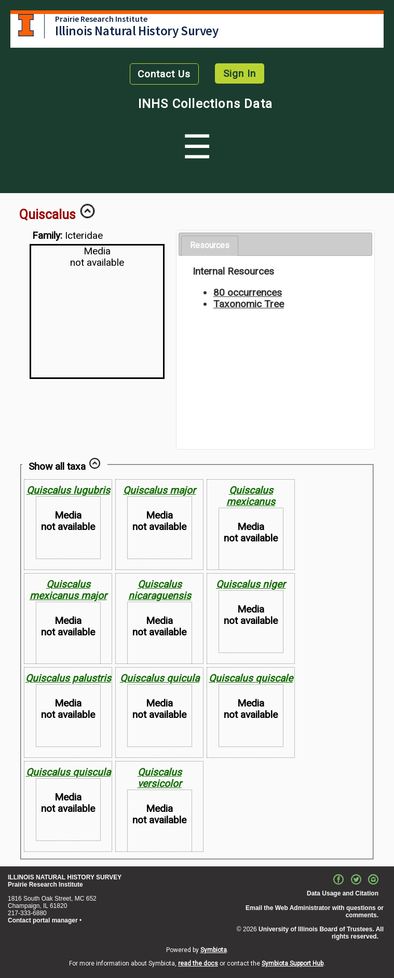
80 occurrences (247, 292)
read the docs (198, 963)
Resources (209, 245)
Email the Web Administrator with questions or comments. (315, 911)
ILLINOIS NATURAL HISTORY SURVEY (64, 877)
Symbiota (213, 950)
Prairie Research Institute (101, 18)
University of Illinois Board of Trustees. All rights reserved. (321, 933)
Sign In (239, 73)
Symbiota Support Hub (292, 963)
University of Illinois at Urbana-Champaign (26, 25)
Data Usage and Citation (342, 893)
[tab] (209, 246)
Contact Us (164, 74)
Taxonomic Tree (248, 304)
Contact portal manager (43, 920)
